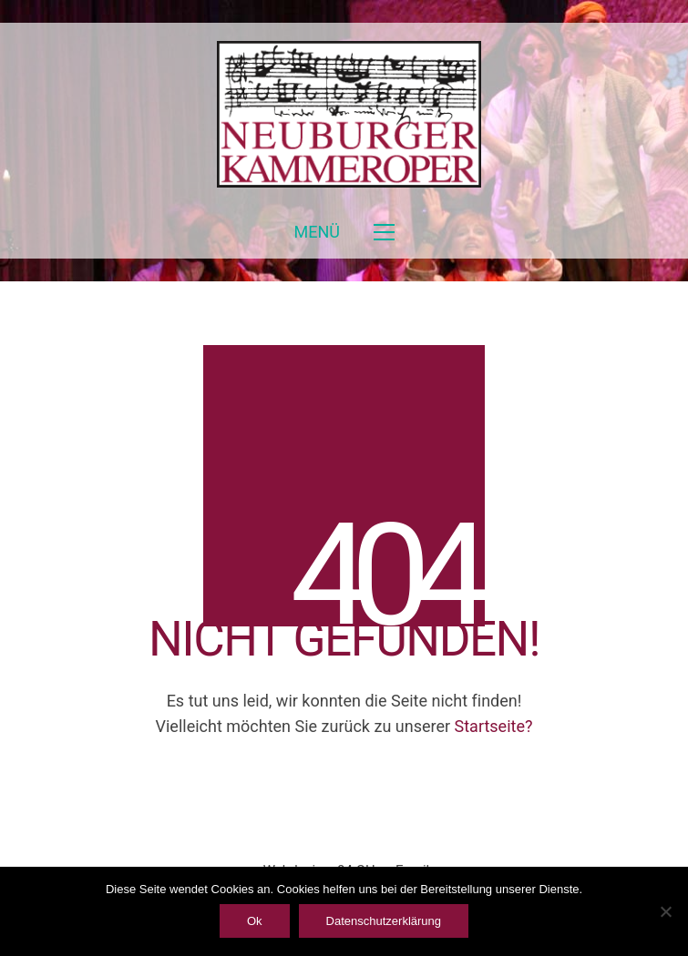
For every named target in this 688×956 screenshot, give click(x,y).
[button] (343, 232)
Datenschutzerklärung (383, 921)
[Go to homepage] (344, 114)
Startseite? (494, 726)
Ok (254, 921)
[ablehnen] (665, 911)
